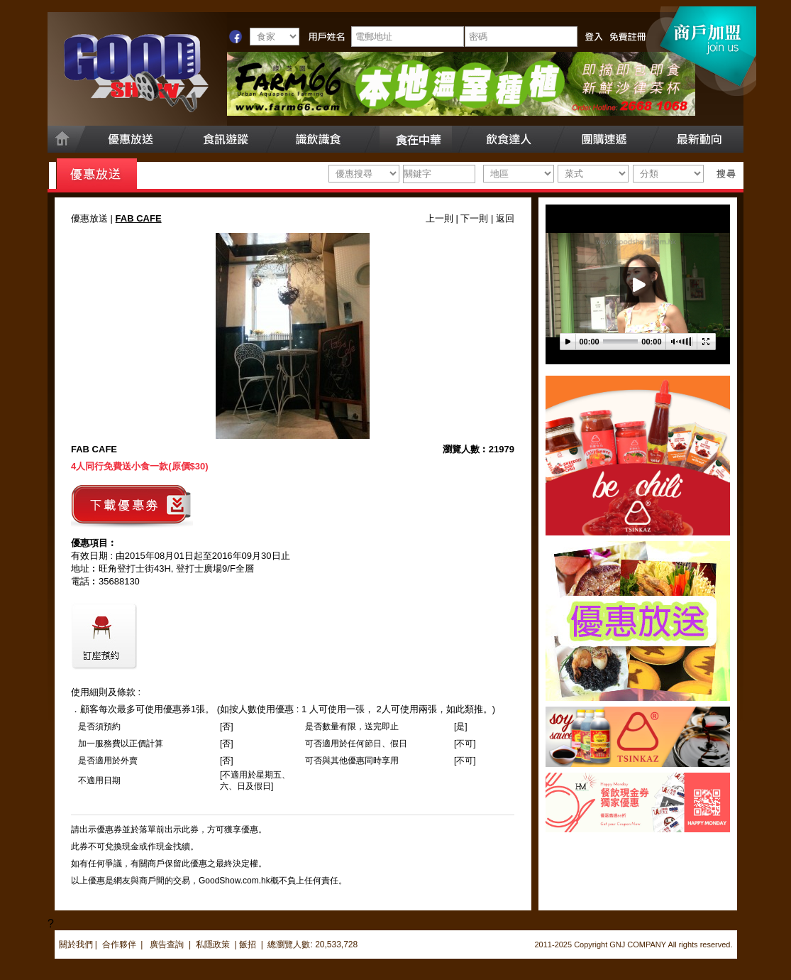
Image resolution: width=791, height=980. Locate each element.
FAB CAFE (94, 449)
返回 (505, 218)
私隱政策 (213, 944)
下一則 (474, 218)
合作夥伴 (119, 944)
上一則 (439, 218)
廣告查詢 (168, 944)
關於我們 (76, 944)
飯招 (247, 944)
